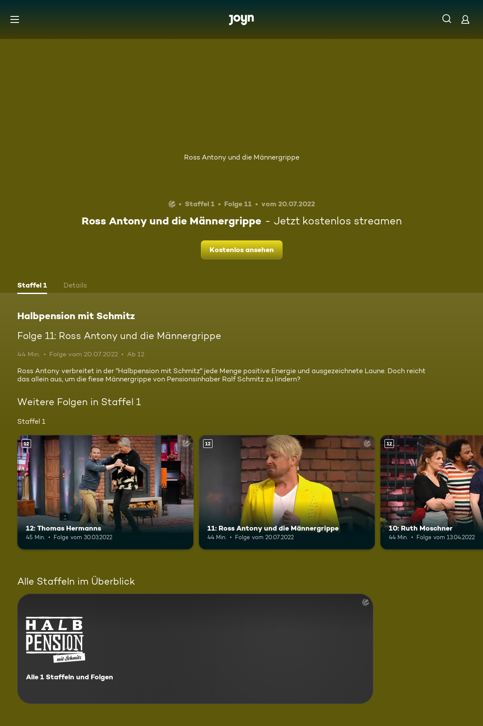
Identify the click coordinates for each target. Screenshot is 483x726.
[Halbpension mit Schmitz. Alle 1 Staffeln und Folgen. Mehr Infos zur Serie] (195, 649)
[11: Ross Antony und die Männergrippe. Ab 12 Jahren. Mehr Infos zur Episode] (287, 492)
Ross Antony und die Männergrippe (241, 157)
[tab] (32, 286)
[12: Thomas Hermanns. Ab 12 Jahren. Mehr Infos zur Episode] (105, 492)
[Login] (465, 19)
